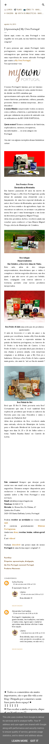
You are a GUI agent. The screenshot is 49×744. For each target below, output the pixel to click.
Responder (17, 606)
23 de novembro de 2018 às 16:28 (25, 613)
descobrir (16, 545)
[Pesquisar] (43, 4)
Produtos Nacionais (12, 568)
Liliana (22, 592)
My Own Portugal (22, 60)
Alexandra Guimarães (21, 611)
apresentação (18, 561)
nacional (22, 565)
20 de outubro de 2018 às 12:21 (32, 594)
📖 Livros (8, 10)
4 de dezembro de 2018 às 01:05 (33, 633)
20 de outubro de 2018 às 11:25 (24, 584)
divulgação (29, 561)
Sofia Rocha (17, 582)
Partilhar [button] (7, 558)
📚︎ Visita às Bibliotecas (25, 13)
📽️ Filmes (18, 10)
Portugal (30, 565)
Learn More (20, 740)
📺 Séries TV (28, 10)
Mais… (38, 10)
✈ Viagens (8, 13)
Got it (34, 740)
